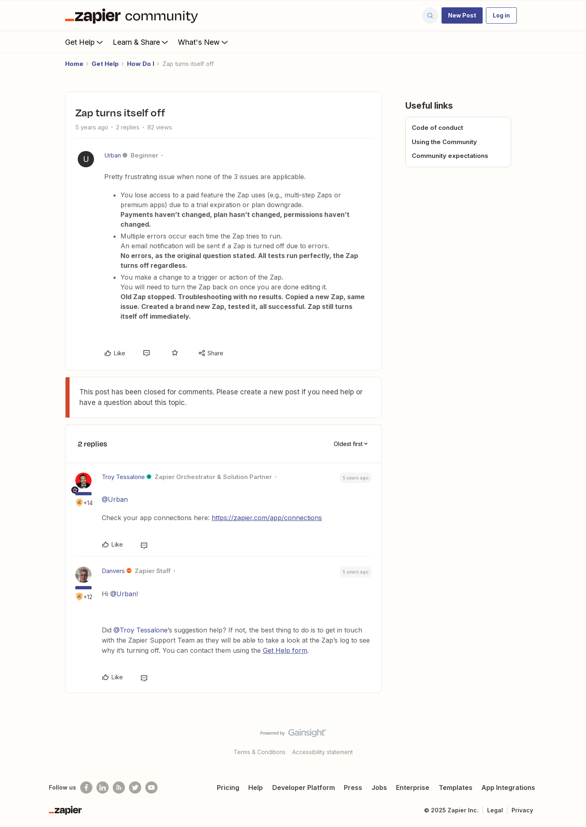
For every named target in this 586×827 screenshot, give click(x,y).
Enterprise (412, 787)
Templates (455, 787)
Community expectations (450, 156)
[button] (462, 15)
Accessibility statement (322, 751)
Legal (495, 810)
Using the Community (444, 142)
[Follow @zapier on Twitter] (135, 787)
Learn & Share (141, 42)
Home (74, 64)
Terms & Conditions (260, 751)
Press (353, 787)
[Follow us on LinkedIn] (102, 787)
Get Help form (285, 650)
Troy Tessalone (123, 477)
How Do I (140, 64)
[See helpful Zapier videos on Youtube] (151, 787)
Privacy (522, 810)
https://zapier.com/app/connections (267, 518)
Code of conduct (437, 127)
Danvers (113, 571)
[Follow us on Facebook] (86, 787)
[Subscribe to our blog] (119, 787)
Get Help (85, 42)
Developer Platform (303, 787)
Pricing (228, 787)
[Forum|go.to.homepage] (133, 15)
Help (255, 787)
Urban (112, 155)
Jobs (379, 787)
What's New (204, 42)
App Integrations (508, 787)
